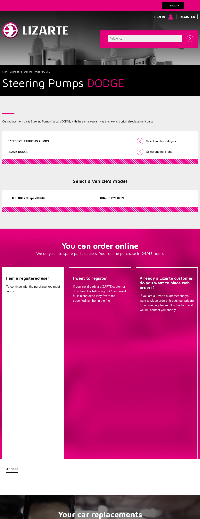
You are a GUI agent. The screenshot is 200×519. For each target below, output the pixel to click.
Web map (126, 495)
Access (12, 319)
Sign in (159, 17)
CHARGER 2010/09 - (112, 198)
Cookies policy (41, 495)
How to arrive (91, 495)
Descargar (82, 320)
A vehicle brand (65, 406)
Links (24, 495)
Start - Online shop (12, 71)
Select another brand (159, 151)
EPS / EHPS (130, 418)
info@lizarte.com (63, 505)
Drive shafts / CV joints (130, 424)
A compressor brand (65, 412)
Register (187, 17)
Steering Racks (130, 406)
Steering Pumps (32, 71)
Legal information (67, 495)
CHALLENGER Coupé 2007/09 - (27, 198)
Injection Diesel (130, 430)
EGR (130, 452)
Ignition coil (130, 458)
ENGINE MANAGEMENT (130, 435)
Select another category (161, 141)
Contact (147, 320)
